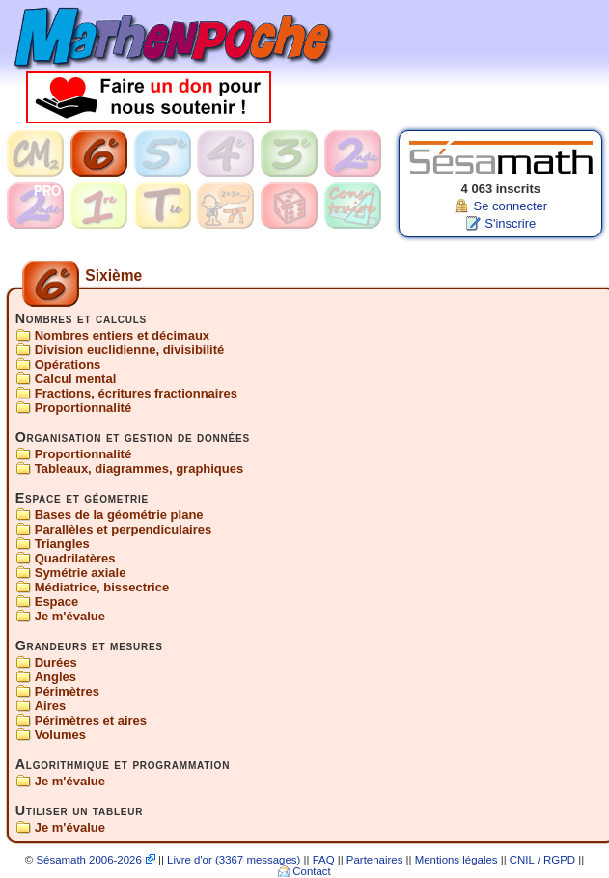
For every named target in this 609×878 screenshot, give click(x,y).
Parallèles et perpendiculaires (123, 529)
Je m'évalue (70, 616)
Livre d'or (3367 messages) (233, 860)
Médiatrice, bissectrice (102, 587)
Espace (57, 601)
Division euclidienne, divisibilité (130, 350)
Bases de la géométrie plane (119, 515)
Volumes (60, 734)
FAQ (324, 860)
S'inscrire (510, 223)
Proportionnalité (83, 407)
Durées (56, 662)
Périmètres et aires (91, 720)
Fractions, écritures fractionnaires (136, 393)
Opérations (68, 364)
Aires (51, 706)
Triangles (62, 543)
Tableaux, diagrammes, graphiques (139, 468)
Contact (311, 872)
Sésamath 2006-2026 (88, 860)
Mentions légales (456, 860)
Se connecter (510, 206)
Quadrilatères (75, 558)
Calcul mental (76, 378)
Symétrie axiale (80, 572)
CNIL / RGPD (542, 860)
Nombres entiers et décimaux (122, 335)
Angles (55, 677)
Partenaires (374, 860)
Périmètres (67, 691)
